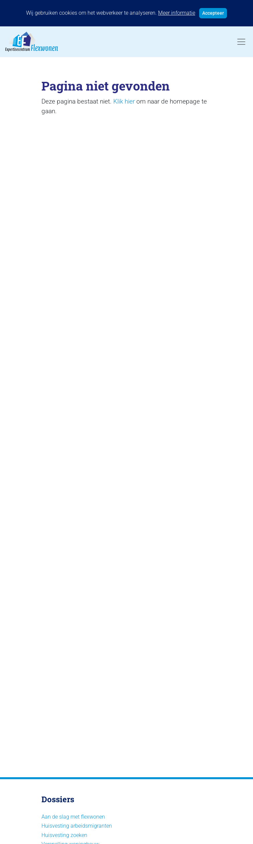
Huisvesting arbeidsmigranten (76, 826)
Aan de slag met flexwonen (73, 817)
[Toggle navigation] (241, 41)
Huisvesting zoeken (64, 835)
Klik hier (124, 101)
